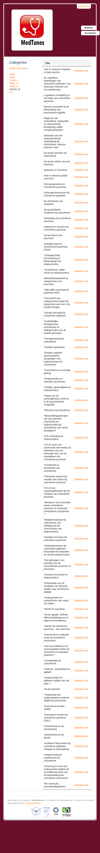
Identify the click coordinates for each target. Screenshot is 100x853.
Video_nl (13, 83)
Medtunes (89, 28)
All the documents (18, 68)
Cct (11, 92)
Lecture (13, 80)
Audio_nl (13, 86)
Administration (84, 6)
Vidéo (12, 74)
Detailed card (81, 70)
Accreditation (90, 33)
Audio (12, 77)
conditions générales (32, 803)
